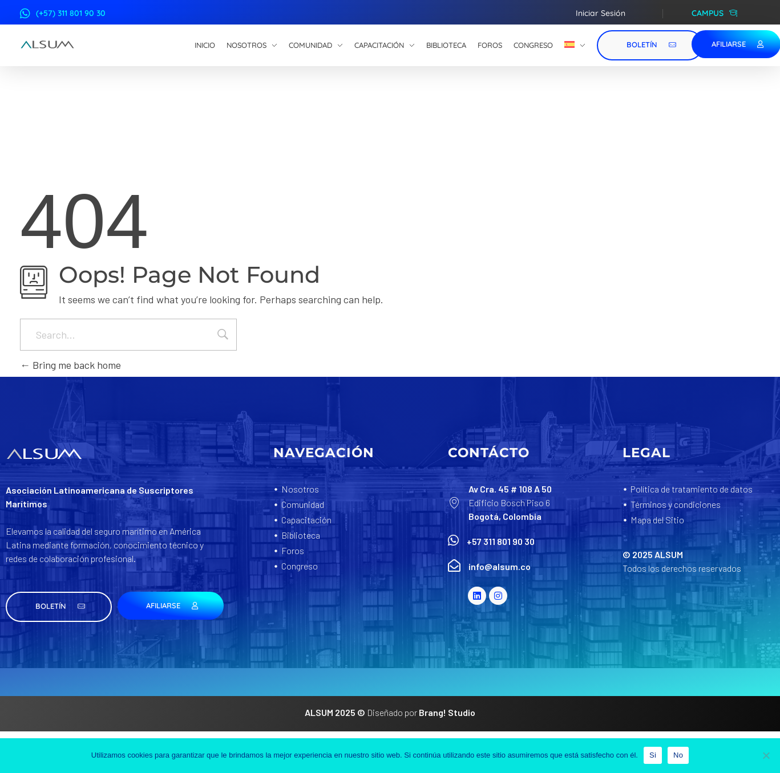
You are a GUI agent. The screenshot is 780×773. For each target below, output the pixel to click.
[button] (59, 607)
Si (652, 755)
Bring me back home (70, 365)
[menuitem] (575, 45)
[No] (765, 755)
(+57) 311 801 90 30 (71, 13)
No (678, 755)
